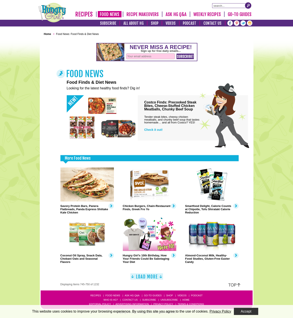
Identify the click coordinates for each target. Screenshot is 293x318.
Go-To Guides (239, 14)
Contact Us (212, 23)
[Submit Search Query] (248, 5)
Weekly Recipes (207, 14)
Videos (171, 23)
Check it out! (153, 129)
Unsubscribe (169, 299)
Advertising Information (132, 304)
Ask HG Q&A (176, 14)
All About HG (133, 23)
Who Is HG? (110, 299)
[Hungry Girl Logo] (52, 12)
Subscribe (108, 23)
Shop (154, 23)
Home (186, 299)
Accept (246, 311)
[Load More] (146, 278)
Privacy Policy (163, 304)
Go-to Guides (152, 295)
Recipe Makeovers (143, 14)
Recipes (84, 14)
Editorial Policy (100, 304)
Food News (110, 14)
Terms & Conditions (191, 304)
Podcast (189, 23)
